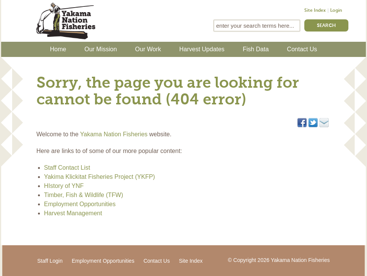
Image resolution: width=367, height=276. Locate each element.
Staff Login (50, 261)
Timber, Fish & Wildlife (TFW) (83, 195)
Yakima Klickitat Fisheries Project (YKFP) (99, 176)
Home (58, 49)
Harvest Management (73, 213)
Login (336, 10)
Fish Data (256, 49)
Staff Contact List (67, 167)
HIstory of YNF (64, 186)
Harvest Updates (202, 49)
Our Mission (100, 49)
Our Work (148, 49)
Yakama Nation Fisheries (114, 134)
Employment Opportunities (80, 204)
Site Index (315, 10)
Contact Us (302, 49)
